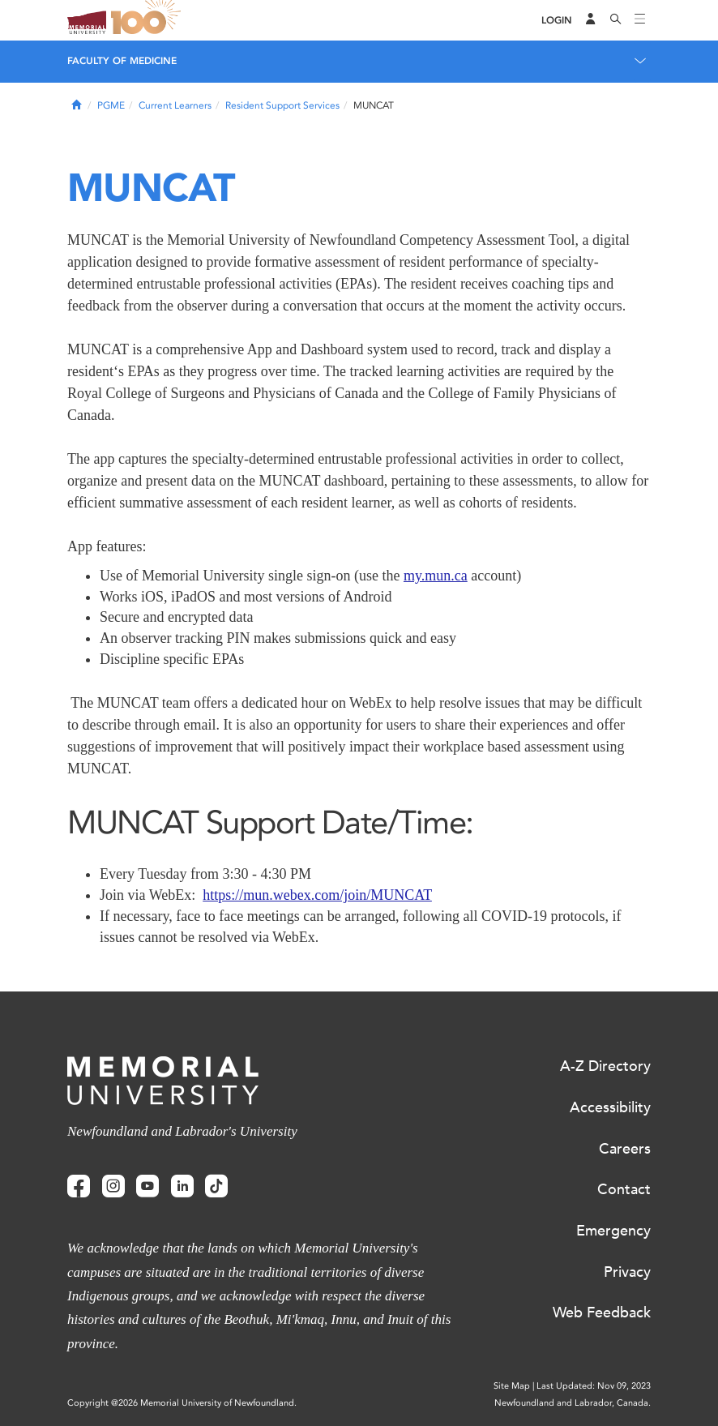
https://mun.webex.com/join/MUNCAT (317, 895)
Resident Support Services (282, 105)
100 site (148, 20)
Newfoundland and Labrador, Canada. (572, 1403)
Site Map (512, 1386)
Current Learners (175, 105)
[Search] (615, 20)
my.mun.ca (436, 575)
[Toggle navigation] (640, 20)
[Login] (556, 20)
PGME (111, 105)
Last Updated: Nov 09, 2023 (593, 1386)
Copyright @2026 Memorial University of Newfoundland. (182, 1403)
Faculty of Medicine (122, 60)
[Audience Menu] (590, 20)
